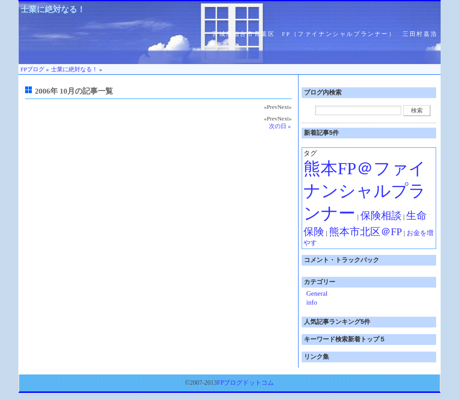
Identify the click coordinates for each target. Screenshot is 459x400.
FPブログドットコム (245, 382)
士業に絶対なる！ (53, 9)
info (311, 302)
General (316, 293)
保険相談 (381, 215)
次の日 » (280, 126)
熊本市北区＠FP (365, 231)
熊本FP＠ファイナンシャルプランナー (364, 191)
